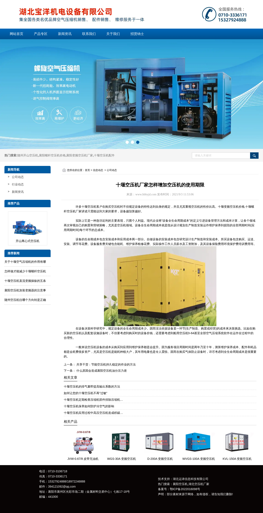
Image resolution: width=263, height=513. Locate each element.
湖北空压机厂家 (198, 484)
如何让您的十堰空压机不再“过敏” (85, 393)
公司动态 (18, 177)
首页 (87, 170)
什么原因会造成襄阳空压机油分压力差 (101, 370)
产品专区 (40, 34)
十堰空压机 (89, 206)
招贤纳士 (137, 34)
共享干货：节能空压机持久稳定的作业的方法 (106, 364)
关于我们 (113, 34)
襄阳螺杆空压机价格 (52, 155)
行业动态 (18, 184)
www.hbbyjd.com (145, 194)
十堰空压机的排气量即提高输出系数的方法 (92, 386)
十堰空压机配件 (104, 155)
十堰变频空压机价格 (231, 206)
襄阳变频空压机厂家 (79, 155)
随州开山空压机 (27, 155)
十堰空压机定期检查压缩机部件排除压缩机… (93, 399)
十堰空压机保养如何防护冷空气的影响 (89, 406)
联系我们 (89, 34)
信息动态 (98, 170)
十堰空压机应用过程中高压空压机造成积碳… (93, 412)
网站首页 (16, 34)
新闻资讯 (65, 34)
